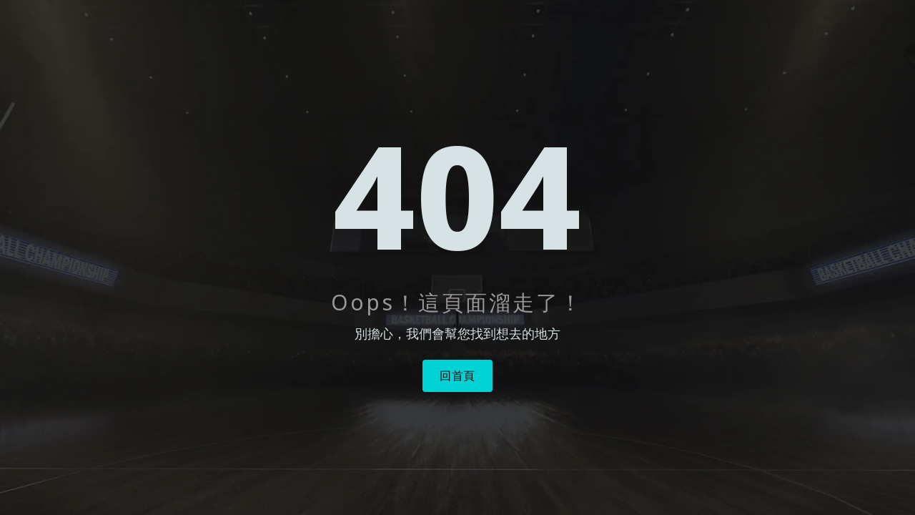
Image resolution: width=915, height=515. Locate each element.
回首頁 (457, 375)
